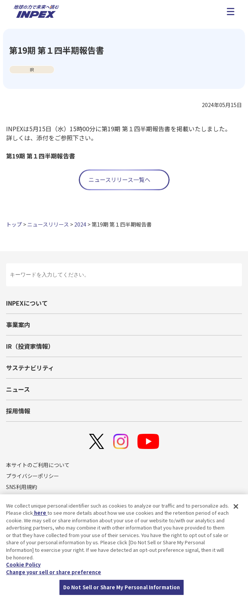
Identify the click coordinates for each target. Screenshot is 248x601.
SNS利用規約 (21, 487)
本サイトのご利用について (38, 465)
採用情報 (18, 410)
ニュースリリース (48, 224)
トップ (14, 224)
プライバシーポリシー (32, 476)
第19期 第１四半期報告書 (40, 155)
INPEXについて (27, 302)
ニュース (18, 389)
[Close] (236, 507)
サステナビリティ (30, 367)
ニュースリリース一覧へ (119, 179)
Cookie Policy (23, 565)
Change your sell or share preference (53, 572)
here (40, 513)
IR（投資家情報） (30, 346)
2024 (80, 224)
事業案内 (18, 324)
